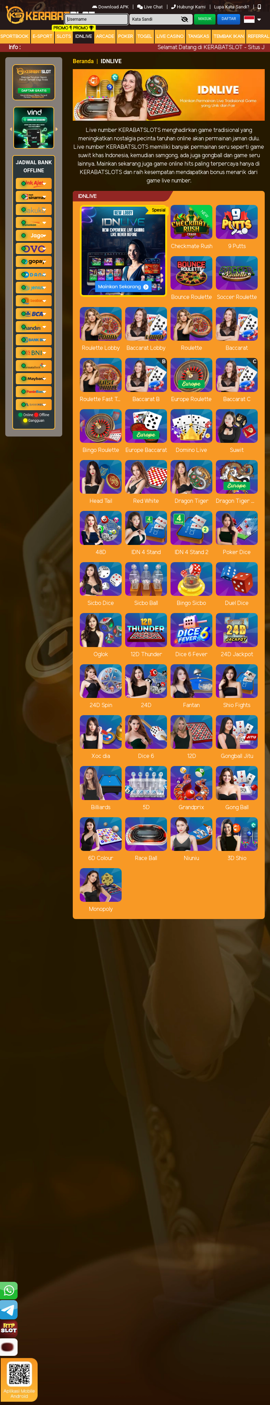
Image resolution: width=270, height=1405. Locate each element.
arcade (105, 36)
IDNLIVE (83, 36)
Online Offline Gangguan (33, 417)
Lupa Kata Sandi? (232, 6)
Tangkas (198, 36)
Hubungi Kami (189, 6)
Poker (125, 36)
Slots (64, 36)
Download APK (111, 6)
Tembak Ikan (228, 36)
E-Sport (42, 36)
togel (144, 36)
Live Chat (150, 6)
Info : (14, 47)
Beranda (83, 61)
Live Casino (170, 36)
